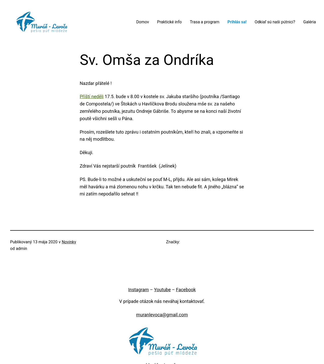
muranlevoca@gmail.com (162, 314)
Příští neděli (92, 96)
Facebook (186, 289)
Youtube (162, 289)
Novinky (69, 242)
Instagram (138, 289)
